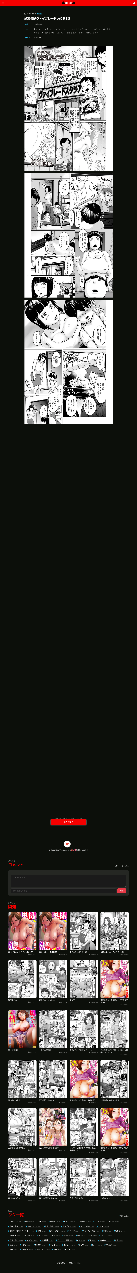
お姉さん (40, 1245)
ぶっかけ (32, 1240)
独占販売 (27, 1249)
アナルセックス (69, 29)
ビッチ (70, 1249)
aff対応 (15, 1221)
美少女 (114, 1221)
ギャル (55, 1245)
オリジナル (69, 1226)
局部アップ (43, 1249)
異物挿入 (89, 33)
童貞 (57, 1249)
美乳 (56, 1235)
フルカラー (34, 1226)
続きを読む (68, 822)
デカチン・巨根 (65, 1240)
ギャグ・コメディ (84, 29)
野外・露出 (16, 1240)
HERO (68, 3)
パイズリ (106, 1235)
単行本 (55, 1221)
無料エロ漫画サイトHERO (71, 1263)
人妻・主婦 (44, 33)
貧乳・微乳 (52, 1226)
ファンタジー (57, 1231)
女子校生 (85, 1221)
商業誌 (39, 14)
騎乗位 (120, 1231)
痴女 (96, 33)
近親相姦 (47, 1240)
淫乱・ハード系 (91, 1231)
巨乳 (68, 33)
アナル (58, 29)
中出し (69, 1221)
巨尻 (74, 33)
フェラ (99, 1221)
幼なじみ (105, 1240)
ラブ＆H (103, 1226)
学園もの (15, 1235)
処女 (41, 1231)
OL (92, 1240)
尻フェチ (60, 33)
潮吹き (68, 1235)
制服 (107, 1231)
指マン (97, 1245)
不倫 (35, 33)
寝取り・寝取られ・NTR (22, 1231)
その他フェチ (48, 29)
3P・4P (74, 1231)
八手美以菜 (38, 24)
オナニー (69, 1245)
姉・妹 (29, 1235)
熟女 (80, 33)
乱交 (14, 1245)
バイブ (105, 29)
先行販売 (111, 1245)
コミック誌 (87, 1226)
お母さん (37, 29)
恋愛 (81, 1235)
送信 (121, 891)
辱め (93, 1235)
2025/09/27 (38, 38)
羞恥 (119, 1240)
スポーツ (97, 29)
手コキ (83, 1245)
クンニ (26, 1245)
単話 (52, 33)
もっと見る (124, 1216)
